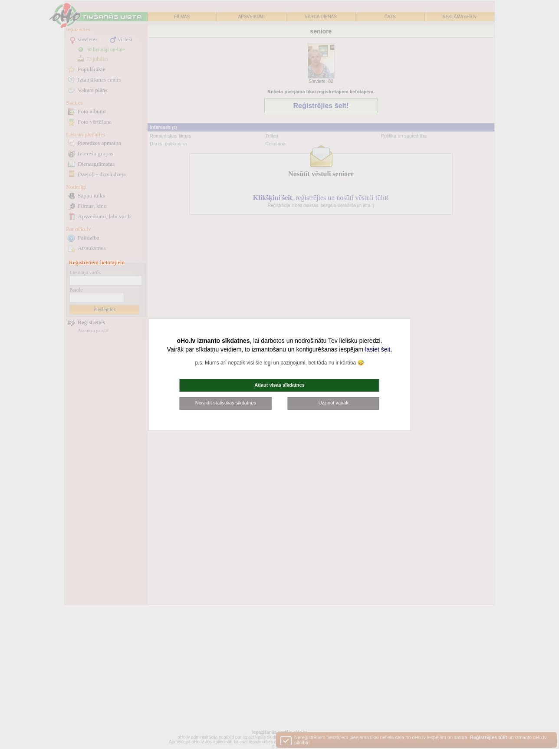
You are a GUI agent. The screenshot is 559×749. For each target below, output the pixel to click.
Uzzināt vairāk (334, 402)
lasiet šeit (377, 349)
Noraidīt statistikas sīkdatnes (225, 402)
